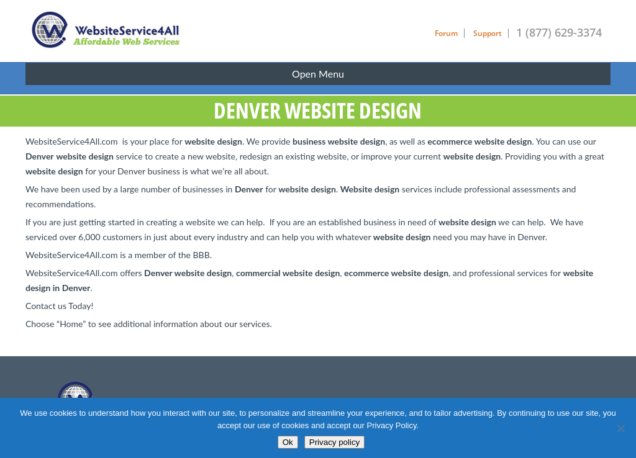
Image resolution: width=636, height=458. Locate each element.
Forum (446, 33)
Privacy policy (334, 442)
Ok (288, 442)
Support (487, 33)
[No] (620, 428)
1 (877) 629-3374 (559, 32)
